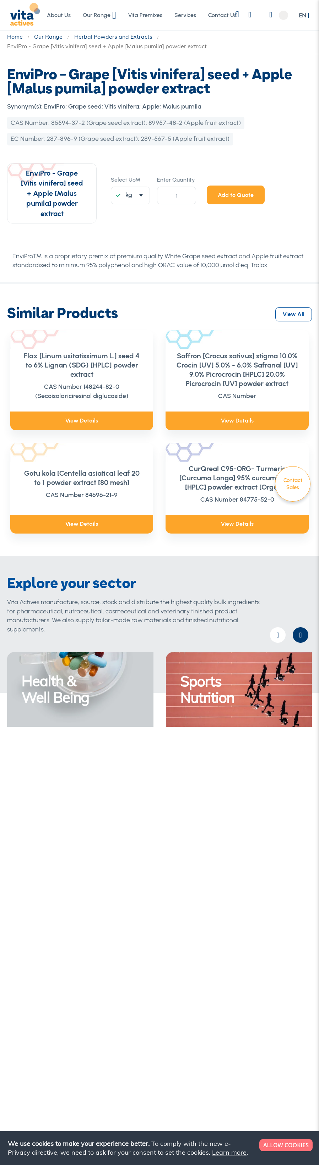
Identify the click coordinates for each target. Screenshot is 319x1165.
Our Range (49, 36)
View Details (81, 420)
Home (15, 36)
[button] (305, 15)
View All (293, 312)
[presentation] (300, 635)
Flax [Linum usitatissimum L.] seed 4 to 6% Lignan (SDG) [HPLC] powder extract (82, 365)
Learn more (229, 1152)
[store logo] (23, 15)
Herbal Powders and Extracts (114, 36)
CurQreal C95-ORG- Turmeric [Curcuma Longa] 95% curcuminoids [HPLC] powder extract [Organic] (237, 477)
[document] (160, 1148)
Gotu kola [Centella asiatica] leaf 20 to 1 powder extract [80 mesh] (82, 478)
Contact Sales (292, 484)
